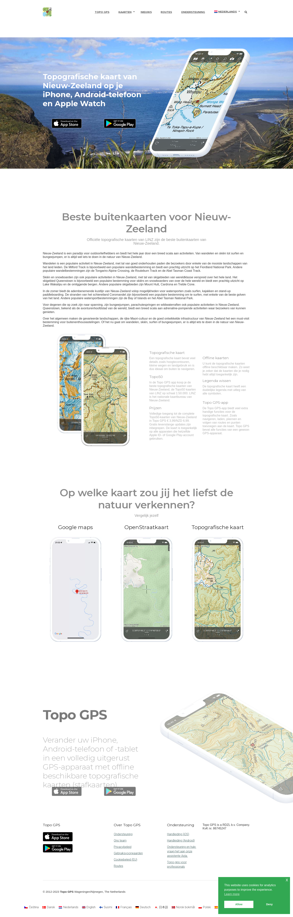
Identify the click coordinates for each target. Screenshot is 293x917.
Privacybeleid (122, 847)
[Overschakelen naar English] (88, 907)
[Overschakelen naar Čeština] (31, 907)
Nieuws (146, 11)
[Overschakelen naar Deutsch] (143, 907)
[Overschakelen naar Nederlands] (68, 907)
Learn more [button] (232, 894)
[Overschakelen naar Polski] (205, 907)
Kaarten (125, 11)
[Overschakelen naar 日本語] (161, 907)
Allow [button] (238, 904)
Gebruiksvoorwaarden (128, 853)
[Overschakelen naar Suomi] (105, 907)
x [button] (287, 880)
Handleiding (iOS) (178, 834)
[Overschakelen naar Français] (123, 907)
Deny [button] (269, 904)
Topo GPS (102, 11)
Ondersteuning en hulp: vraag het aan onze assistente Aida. (181, 851)
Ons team (120, 840)
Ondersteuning (193, 11)
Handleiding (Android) (181, 840)
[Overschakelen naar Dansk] (49, 907)
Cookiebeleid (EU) (125, 859)
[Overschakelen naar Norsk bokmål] (183, 907)
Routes (166, 11)
